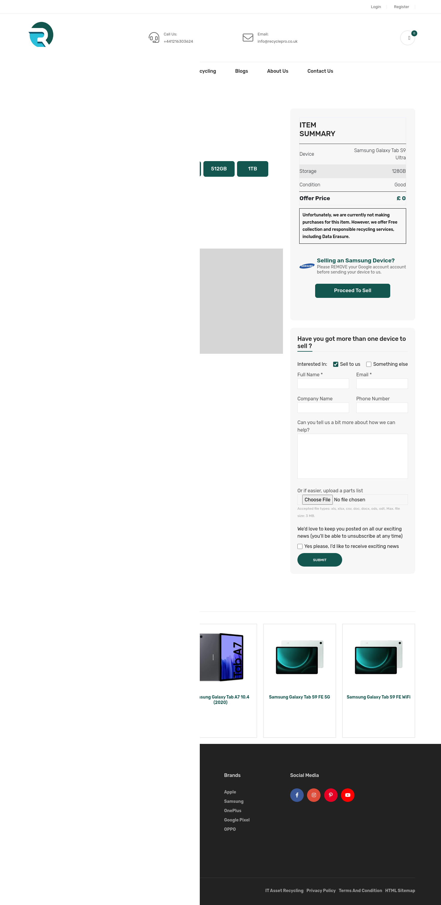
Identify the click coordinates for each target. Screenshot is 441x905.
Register (401, 7)
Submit (320, 560)
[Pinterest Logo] (331, 795)
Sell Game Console (177, 838)
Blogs (241, 71)
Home (114, 71)
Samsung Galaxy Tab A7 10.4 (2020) (220, 700)
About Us (277, 71)
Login (376, 7)
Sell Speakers (172, 848)
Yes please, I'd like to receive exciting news (348, 546)
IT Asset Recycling (195, 71)
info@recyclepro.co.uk (278, 41)
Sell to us (346, 364)
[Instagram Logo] (314, 795)
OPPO (230, 829)
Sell (147, 71)
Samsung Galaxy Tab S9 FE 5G (299, 697)
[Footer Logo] (42, 784)
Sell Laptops (171, 801)
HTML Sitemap (400, 890)
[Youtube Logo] (347, 795)
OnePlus (232, 810)
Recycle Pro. (74, 891)
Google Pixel (237, 820)
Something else (387, 364)
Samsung (64, 94)
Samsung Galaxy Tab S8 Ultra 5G (141, 700)
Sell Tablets (37, 94)
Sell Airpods (170, 829)
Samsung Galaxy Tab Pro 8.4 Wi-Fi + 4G (62, 700)
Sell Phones (170, 792)
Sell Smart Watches (178, 820)
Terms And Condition (360, 890)
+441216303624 (178, 41)
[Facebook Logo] (297, 795)
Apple (230, 792)
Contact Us (320, 71)
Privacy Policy (321, 890)
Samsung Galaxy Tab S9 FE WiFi (378, 697)
